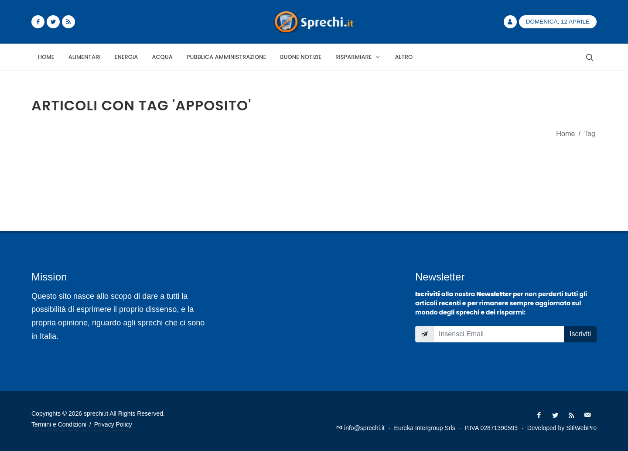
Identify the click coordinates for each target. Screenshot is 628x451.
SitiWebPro (581, 427)
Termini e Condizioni (58, 424)
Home (565, 133)
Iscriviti (580, 334)
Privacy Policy (113, 424)
